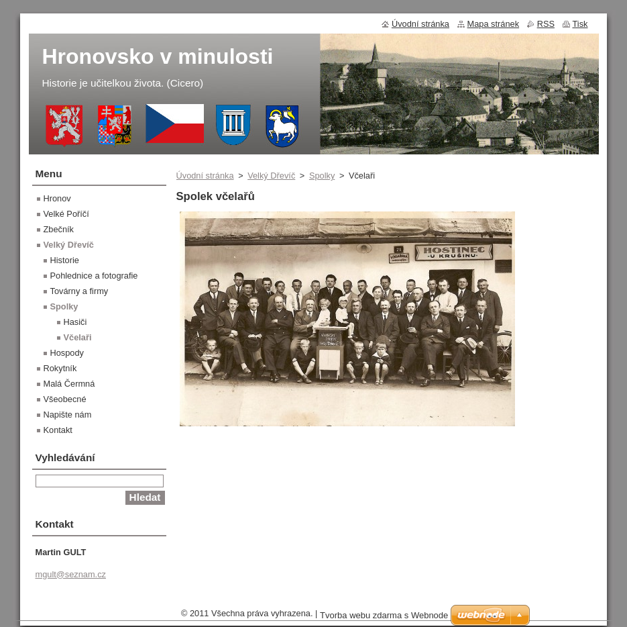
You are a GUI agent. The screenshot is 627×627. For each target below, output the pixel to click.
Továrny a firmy (79, 291)
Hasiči (75, 322)
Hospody (67, 353)
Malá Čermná (69, 384)
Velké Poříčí (66, 214)
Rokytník (60, 368)
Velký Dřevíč (271, 176)
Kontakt (58, 430)
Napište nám (68, 414)
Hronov (57, 198)
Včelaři (78, 337)
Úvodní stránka (205, 176)
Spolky (322, 176)
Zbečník (59, 229)
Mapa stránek (493, 24)
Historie (64, 260)
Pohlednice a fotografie (94, 276)
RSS (546, 24)
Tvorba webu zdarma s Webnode (384, 619)
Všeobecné (65, 399)
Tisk (580, 24)
